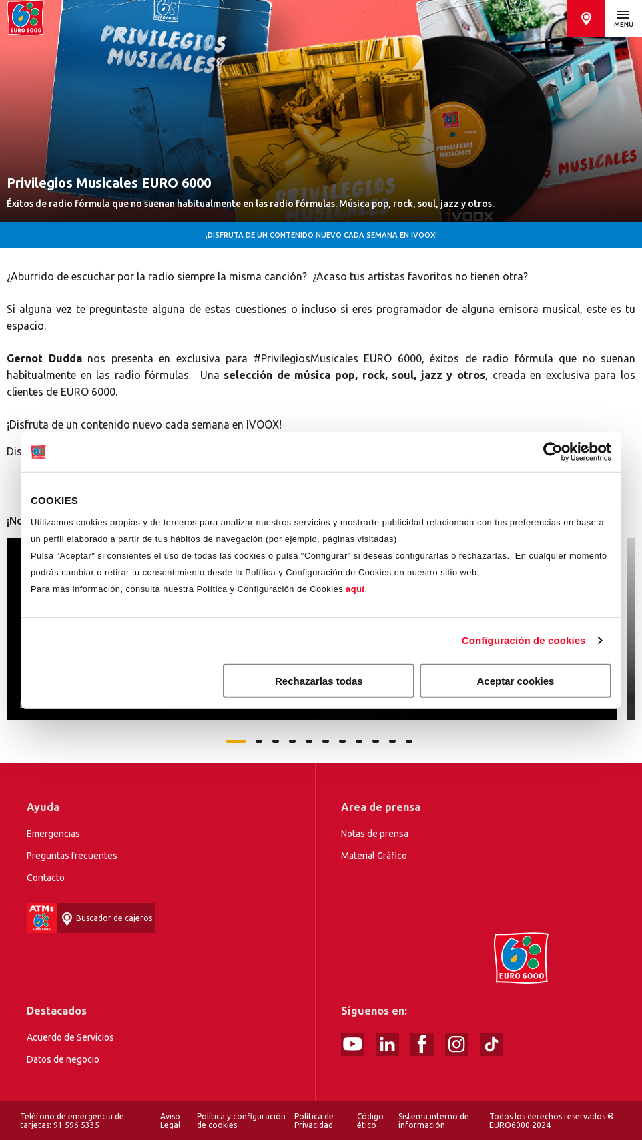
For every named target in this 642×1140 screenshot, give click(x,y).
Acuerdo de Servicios (70, 1037)
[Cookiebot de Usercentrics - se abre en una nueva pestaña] (553, 452)
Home (26, 18)
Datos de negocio (63, 1059)
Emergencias (53, 833)
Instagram (456, 1044)
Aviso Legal (170, 1120)
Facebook (422, 1044)
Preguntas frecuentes (72, 855)
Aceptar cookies (516, 680)
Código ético (370, 1120)
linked (387, 1044)
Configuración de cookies (524, 640)
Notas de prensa (374, 833)
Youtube (352, 1044)
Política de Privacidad (314, 1120)
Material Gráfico (374, 855)
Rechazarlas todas (319, 680)
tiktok (491, 1044)
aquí (355, 588)
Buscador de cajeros (586, 18)
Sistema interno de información (433, 1120)
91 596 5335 (76, 1125)
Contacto (46, 877)
